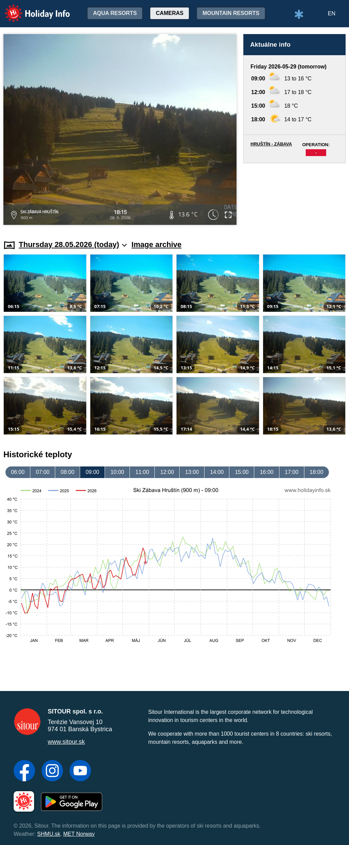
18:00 (316, 472)
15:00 (241, 472)
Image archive (157, 244)
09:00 (92, 472)
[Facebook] (24, 771)
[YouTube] (80, 771)
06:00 (18, 472)
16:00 (266, 472)
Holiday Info (30, 8)
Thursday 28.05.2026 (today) (73, 244)
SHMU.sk (48, 834)
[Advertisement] (294, 195)
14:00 (217, 472)
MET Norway (79, 834)
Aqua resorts (115, 13)
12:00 (167, 472)
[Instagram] (52, 771)
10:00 (117, 472)
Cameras (169, 13)
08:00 (67, 472)
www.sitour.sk (66, 741)
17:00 (292, 472)
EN (331, 13)
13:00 (192, 472)
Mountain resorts (230, 13)
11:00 (142, 472)
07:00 (42, 472)
